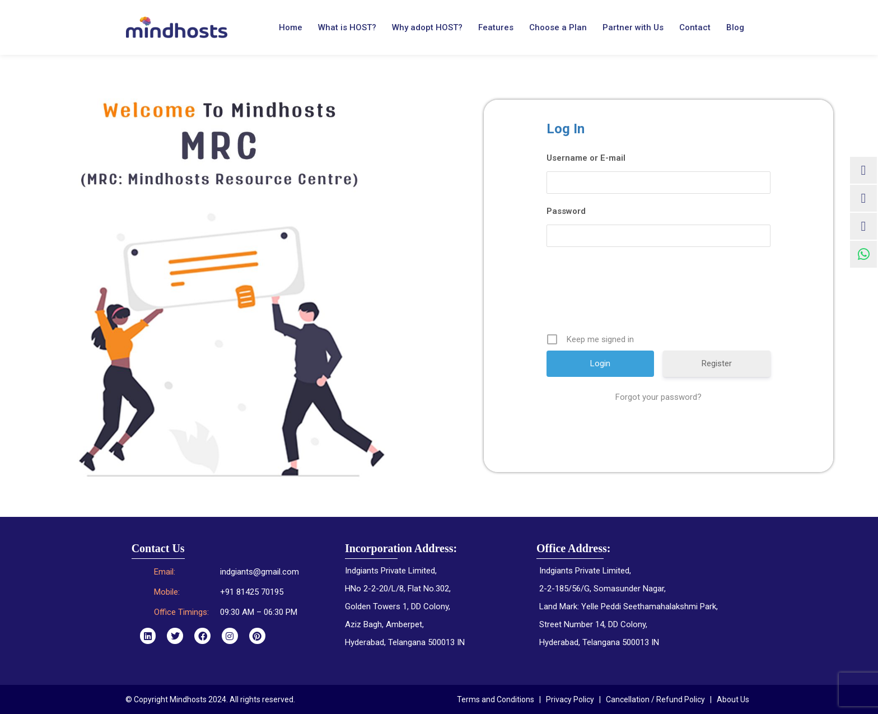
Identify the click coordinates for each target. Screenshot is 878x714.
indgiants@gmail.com (259, 572)
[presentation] (660, 294)
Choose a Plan (558, 27)
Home (290, 27)
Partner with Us (633, 27)
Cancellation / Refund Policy (655, 699)
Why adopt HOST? (427, 27)
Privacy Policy (570, 699)
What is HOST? (347, 27)
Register (717, 363)
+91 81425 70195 (251, 592)
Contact (695, 27)
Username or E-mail (586, 158)
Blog (735, 27)
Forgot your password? (658, 397)
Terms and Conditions (495, 699)
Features (495, 27)
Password (566, 211)
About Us (733, 699)
